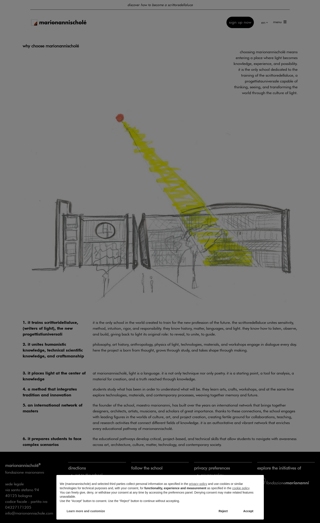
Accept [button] (248, 511)
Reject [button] (223, 511)
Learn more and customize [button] (86, 511)
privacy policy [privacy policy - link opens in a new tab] (198, 484)
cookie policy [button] (240, 488)
